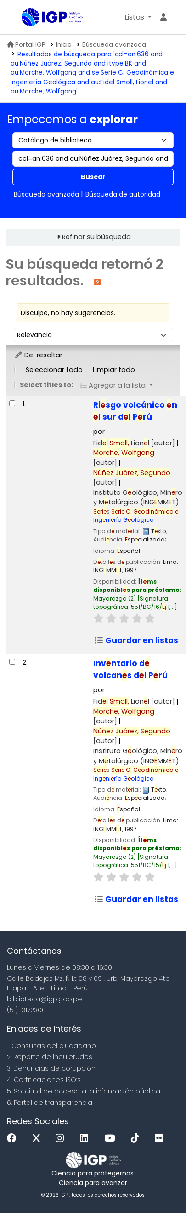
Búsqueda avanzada (114, 44)
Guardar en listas (136, 640)
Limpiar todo (114, 369)
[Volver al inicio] (158, 1196)
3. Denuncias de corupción (51, 1068)
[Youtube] (111, 1138)
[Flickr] (161, 1138)
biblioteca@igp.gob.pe (44, 999)
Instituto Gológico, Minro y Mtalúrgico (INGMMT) (137, 497)
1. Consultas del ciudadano (51, 1045)
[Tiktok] (137, 1138)
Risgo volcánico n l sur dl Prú (135, 410)
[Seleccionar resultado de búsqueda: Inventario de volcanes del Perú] (12, 662)
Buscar (93, 176)
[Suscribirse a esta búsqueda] (97, 281)
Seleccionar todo (54, 369)
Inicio (64, 44)
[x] (39, 1138)
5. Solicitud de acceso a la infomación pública (83, 1091)
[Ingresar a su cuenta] (163, 17)
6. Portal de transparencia (49, 1102)
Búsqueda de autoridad (122, 194)
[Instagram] (62, 1138)
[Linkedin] (86, 1138)
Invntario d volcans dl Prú (130, 669)
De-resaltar (38, 355)
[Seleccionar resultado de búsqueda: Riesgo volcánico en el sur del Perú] (12, 403)
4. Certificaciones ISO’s (44, 1079)
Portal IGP (26, 44)
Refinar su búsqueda (96, 236)
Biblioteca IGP (25, 18)
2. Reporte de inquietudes (49, 1056)
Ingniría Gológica (135, 516)
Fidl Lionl (134, 443)
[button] (138, 17)
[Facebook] (14, 1138)
